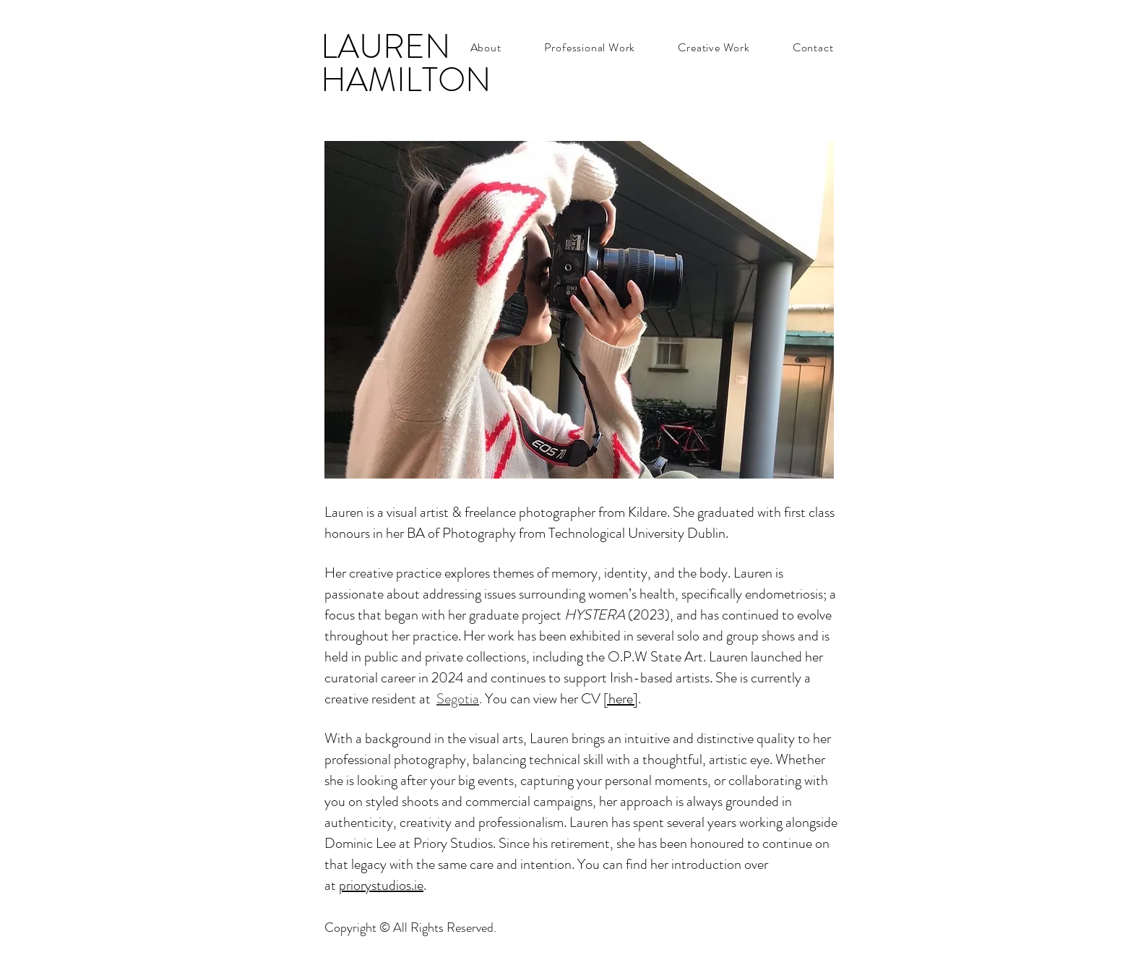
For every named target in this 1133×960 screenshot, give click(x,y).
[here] (620, 698)
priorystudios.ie (381, 885)
